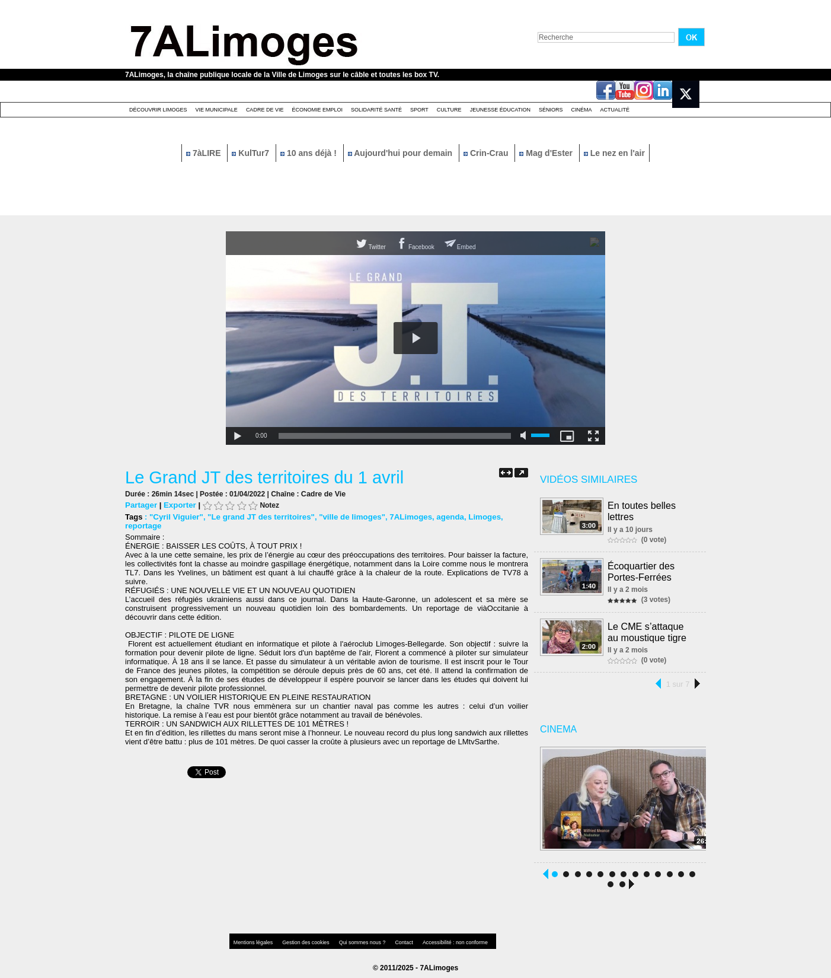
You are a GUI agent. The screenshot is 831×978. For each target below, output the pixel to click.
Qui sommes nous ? (353, 939)
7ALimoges (405, 516)
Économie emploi (317, 110)
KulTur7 (251, 153)
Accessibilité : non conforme (438, 939)
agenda (443, 516)
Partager (140, 505)
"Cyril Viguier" (175, 516)
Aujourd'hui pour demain (401, 153)
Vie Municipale (217, 110)
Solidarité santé (376, 110)
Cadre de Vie (265, 110)
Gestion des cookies (300, 939)
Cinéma (581, 110)
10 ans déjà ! (309, 153)
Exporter (178, 505)
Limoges (477, 516)
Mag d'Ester (547, 153)
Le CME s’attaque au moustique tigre (652, 629)
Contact (392, 939)
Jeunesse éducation (500, 110)
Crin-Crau (487, 153)
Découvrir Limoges (158, 110)
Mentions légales (252, 939)
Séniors (551, 110)
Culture (449, 110)
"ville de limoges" (347, 516)
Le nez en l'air (614, 153)
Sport (419, 110)
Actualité (615, 110)
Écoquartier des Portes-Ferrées (641, 569)
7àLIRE (204, 153)
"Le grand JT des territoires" (258, 516)
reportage (143, 525)
